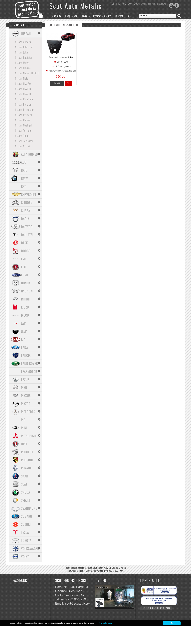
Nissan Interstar (24, 47)
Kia (23, 339)
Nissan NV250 (23, 83)
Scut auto (56, 16)
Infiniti (26, 299)
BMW (24, 178)
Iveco (25, 315)
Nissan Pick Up (23, 104)
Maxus (26, 395)
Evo (23, 258)
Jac (23, 323)
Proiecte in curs (102, 16)
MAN (24, 387)
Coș (129, 16)
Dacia (25, 218)
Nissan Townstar (24, 141)
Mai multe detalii (106, 623)
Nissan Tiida (22, 135)
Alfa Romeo (29, 154)
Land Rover (29, 363)
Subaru (26, 516)
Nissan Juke (21, 52)
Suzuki (26, 524)
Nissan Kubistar (23, 57)
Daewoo (27, 226)
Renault (27, 468)
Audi (24, 162)
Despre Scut (72, 16)
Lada (24, 347)
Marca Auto (21, 25)
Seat (24, 484)
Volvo (25, 556)
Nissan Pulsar (22, 120)
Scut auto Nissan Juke (61, 58)
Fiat (24, 266)
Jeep (24, 331)
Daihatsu (27, 234)
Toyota (26, 540)
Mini (24, 427)
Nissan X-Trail (23, 146)
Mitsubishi (29, 435)
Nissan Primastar (24, 109)
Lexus (25, 379)
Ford (24, 274)
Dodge (25, 250)
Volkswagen (30, 548)
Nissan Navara (23, 68)
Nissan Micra (22, 62)
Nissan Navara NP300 (27, 73)
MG (23, 419)
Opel (24, 443)
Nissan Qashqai (23, 125)
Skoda (25, 492)
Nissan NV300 (23, 89)
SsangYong (29, 508)
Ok (171, 623)
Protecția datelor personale (156, 608)
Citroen (26, 202)
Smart (25, 500)
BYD (24, 186)
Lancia (26, 355)
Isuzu (25, 307)
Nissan (26, 33)
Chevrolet (28, 194)
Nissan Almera (23, 42)
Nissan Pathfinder (25, 99)
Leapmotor (29, 371)
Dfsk (24, 242)
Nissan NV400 (23, 94)
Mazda (25, 403)
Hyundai (27, 291)
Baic (24, 170)
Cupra (25, 210)
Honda (26, 283)
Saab (24, 476)
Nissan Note (21, 78)
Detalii (57, 84)
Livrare (86, 16)
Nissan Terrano (23, 130)
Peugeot (27, 451)
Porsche (27, 460)
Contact (119, 16)
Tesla (25, 532)
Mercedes (28, 411)
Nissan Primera (23, 115)
